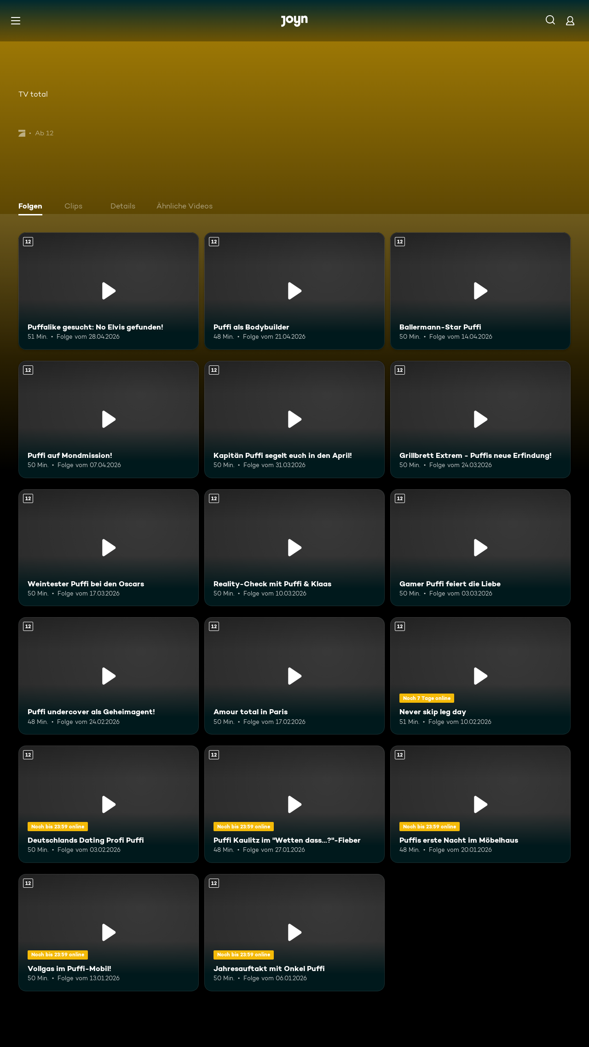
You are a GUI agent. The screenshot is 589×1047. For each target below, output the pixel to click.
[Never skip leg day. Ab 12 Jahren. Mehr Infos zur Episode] (480, 676)
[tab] (33, 207)
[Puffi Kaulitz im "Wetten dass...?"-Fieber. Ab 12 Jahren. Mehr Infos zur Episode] (294, 804)
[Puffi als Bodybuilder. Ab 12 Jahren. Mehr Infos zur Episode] (294, 291)
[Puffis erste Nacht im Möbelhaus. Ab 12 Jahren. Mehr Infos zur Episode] (480, 804)
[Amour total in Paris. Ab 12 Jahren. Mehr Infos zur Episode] (294, 676)
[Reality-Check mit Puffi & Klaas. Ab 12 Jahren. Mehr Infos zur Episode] (294, 548)
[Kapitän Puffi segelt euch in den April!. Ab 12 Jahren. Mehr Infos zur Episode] (294, 419)
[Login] (570, 20)
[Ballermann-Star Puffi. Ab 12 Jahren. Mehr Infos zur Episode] (480, 291)
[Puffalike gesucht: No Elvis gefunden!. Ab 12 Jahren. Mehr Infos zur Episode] (108, 291)
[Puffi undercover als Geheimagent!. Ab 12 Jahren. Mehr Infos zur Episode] (108, 676)
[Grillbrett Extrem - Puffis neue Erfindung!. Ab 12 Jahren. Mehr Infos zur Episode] (480, 419)
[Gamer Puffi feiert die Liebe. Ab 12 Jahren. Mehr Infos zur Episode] (480, 548)
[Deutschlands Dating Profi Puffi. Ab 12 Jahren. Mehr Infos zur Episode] (108, 804)
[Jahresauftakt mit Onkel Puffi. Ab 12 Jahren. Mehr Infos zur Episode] (294, 932)
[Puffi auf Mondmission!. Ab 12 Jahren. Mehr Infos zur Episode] (108, 419)
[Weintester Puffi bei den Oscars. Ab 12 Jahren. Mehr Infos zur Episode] (108, 548)
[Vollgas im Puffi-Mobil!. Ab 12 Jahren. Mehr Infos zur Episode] (108, 932)
